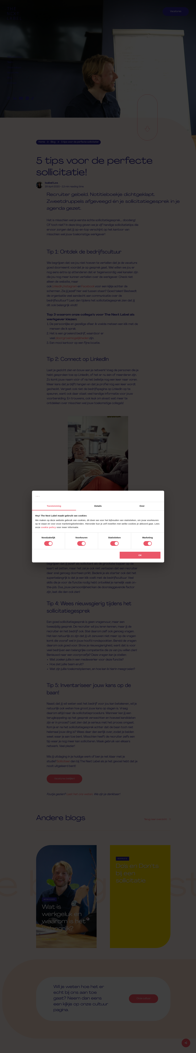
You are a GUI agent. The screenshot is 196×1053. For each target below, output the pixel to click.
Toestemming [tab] (54, 506)
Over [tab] (142, 506)
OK (140, 555)
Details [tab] (98, 506)
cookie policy (48, 527)
